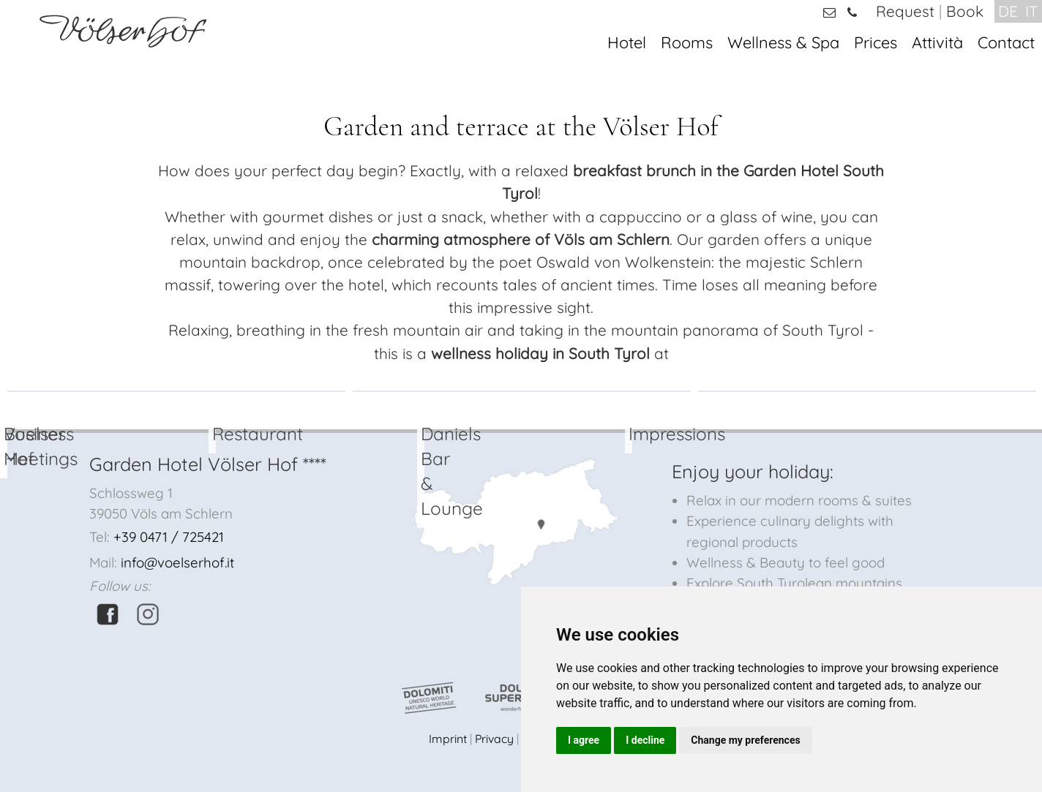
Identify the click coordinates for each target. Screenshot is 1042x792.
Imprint (448, 738)
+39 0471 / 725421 (168, 537)
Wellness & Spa (783, 42)
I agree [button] (583, 740)
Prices (875, 42)
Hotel (626, 42)
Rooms (687, 42)
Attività (937, 42)
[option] (176, 391)
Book (964, 10)
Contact (1006, 42)
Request (905, 10)
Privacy (494, 738)
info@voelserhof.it (177, 562)
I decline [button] (645, 740)
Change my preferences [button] (745, 740)
